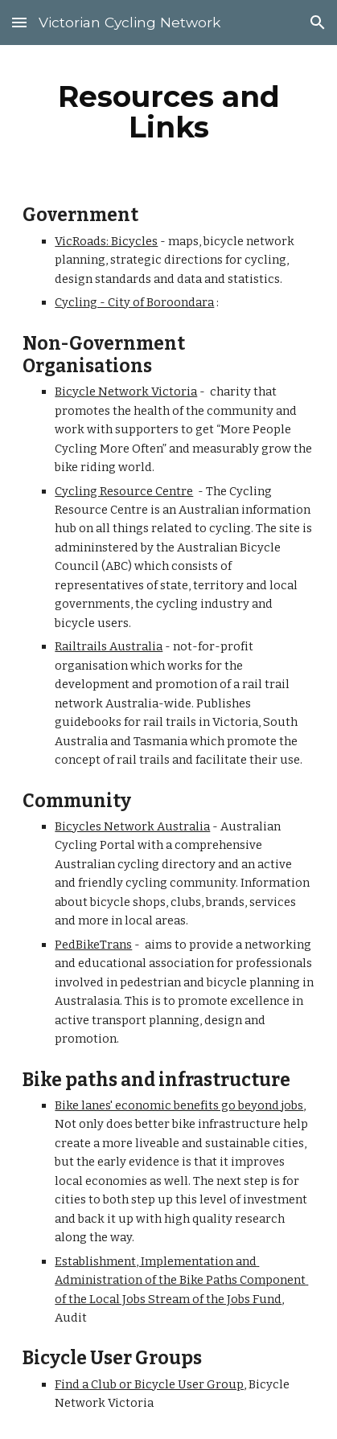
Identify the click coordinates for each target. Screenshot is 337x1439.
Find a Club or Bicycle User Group (149, 1384)
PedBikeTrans (93, 944)
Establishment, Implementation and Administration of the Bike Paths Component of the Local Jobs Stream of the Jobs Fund (181, 1280)
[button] (19, 22)
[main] (168, 111)
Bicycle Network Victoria (126, 391)
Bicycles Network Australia (132, 826)
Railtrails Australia (108, 646)
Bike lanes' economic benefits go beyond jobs (179, 1105)
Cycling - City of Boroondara (134, 302)
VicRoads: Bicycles (106, 241)
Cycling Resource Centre (124, 491)
